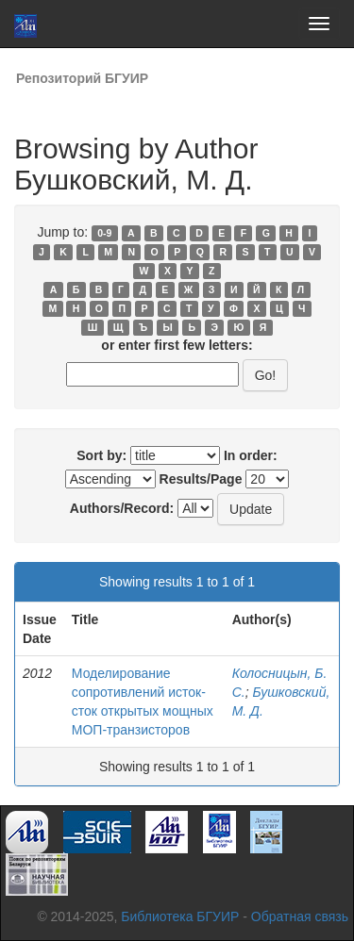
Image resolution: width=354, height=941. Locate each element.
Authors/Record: (122, 508)
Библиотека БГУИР (180, 916)
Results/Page (201, 479)
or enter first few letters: (176, 345)
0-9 (104, 233)
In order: (251, 455)
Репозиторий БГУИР (82, 78)
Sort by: (101, 455)
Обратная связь (299, 916)
